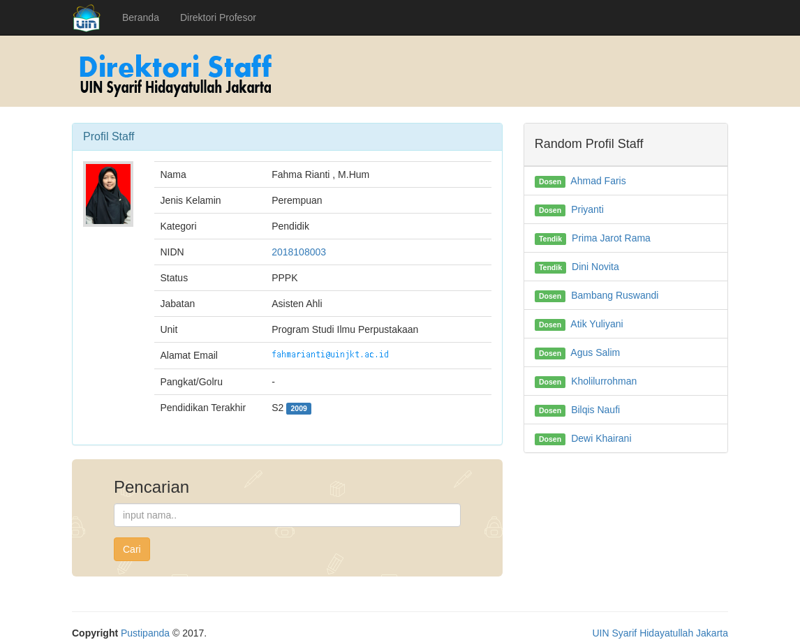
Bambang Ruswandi (614, 295)
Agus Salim (595, 352)
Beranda (140, 17)
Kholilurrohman (604, 381)
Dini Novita (595, 266)
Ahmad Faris (597, 180)
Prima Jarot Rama (611, 238)
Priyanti (587, 209)
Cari (132, 549)
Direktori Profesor (218, 17)
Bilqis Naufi (595, 409)
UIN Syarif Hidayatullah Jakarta (660, 633)
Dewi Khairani (601, 438)
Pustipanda (145, 633)
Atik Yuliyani (596, 323)
